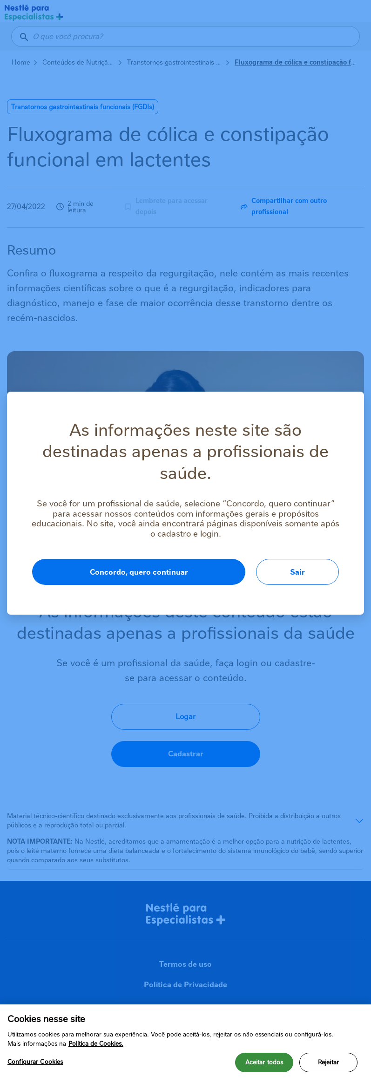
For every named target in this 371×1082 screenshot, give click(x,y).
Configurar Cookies (35, 1062)
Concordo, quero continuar (139, 572)
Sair (297, 572)
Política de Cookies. (95, 1044)
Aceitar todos (264, 1062)
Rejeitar (328, 1062)
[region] (185, 1043)
